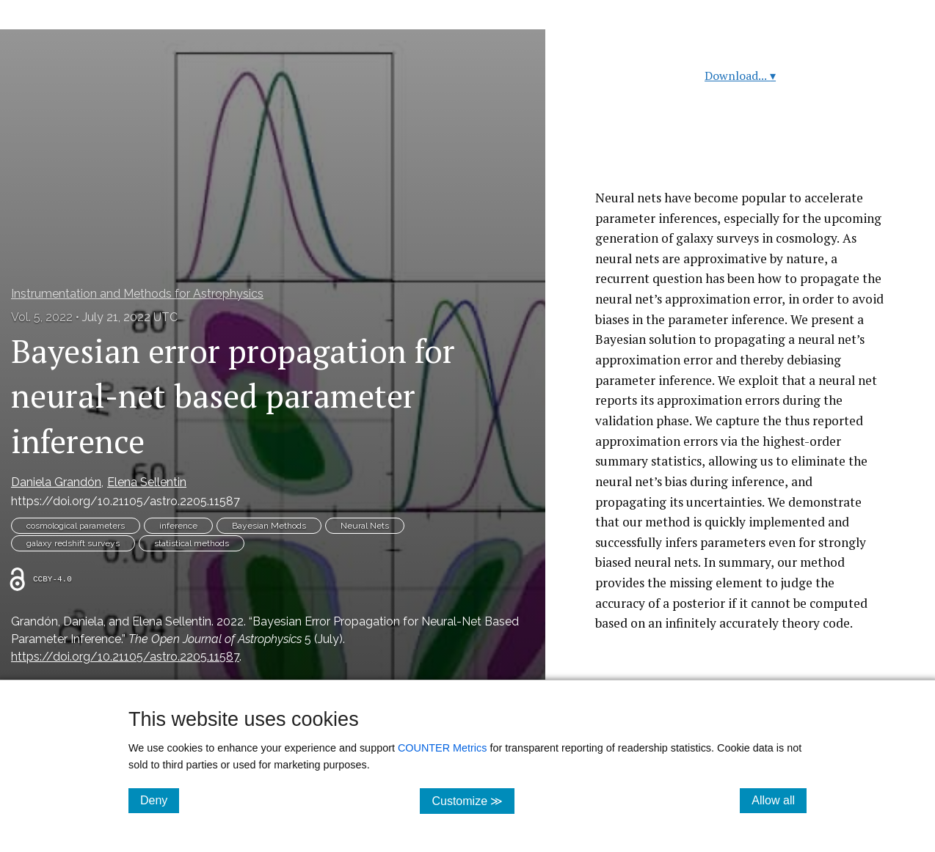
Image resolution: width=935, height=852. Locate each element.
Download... (740, 75)
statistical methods (191, 543)
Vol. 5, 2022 (42, 317)
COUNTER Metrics (442, 748)
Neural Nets (365, 526)
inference (178, 526)
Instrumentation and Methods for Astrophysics (137, 294)
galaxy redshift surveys (73, 543)
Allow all (779, 800)
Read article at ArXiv (740, 153)
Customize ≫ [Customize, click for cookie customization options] (473, 800)
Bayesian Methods (269, 526)
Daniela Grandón (56, 482)
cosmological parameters (75, 526)
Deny (159, 800)
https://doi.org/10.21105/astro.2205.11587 (125, 501)
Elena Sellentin (146, 482)
